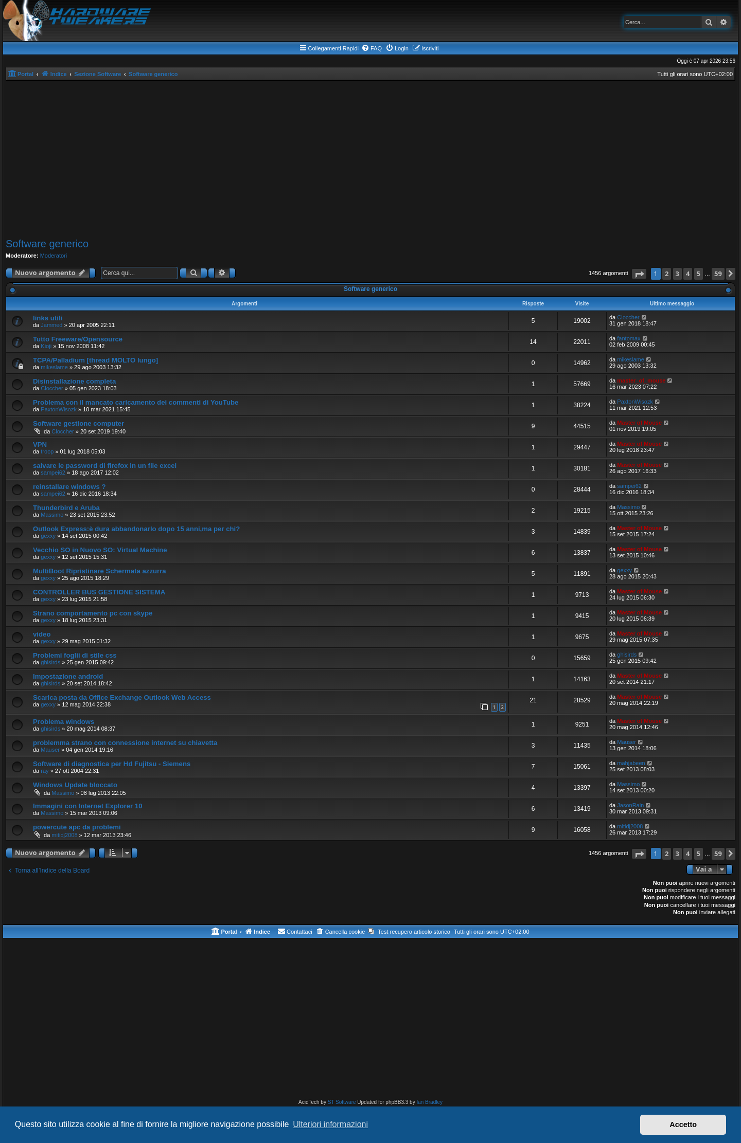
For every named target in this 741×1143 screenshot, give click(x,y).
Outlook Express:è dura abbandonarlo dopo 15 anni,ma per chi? (136, 529)
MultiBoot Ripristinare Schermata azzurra (99, 571)
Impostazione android (68, 676)
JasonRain (630, 805)
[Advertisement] (370, 158)
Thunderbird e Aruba (66, 508)
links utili (47, 318)
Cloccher (628, 317)
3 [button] (677, 273)
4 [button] (688, 273)
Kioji (46, 346)
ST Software (342, 1102)
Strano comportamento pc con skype (92, 613)
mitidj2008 (64, 835)
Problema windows (63, 721)
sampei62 (53, 472)
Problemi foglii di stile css (75, 655)
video (41, 634)
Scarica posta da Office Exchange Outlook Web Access (122, 697)
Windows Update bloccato (75, 785)
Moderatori (53, 255)
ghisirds (50, 662)
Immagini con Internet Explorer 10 (88, 806)
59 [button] (718, 273)
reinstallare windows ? (69, 487)
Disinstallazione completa (74, 381)
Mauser (50, 750)
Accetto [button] (683, 1124)
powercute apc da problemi (77, 827)
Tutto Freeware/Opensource (77, 339)
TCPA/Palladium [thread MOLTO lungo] (95, 360)
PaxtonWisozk (59, 409)
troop (47, 451)
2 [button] (666, 273)
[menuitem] (371, 48)
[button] (639, 274)
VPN (40, 444)
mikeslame (54, 367)
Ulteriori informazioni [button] (330, 1124)
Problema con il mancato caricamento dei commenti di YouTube (135, 402)
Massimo (52, 515)
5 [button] (698, 273)
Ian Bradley (429, 1102)
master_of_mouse (641, 380)
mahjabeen (631, 763)
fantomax (628, 338)
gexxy (48, 536)
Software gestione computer (78, 423)
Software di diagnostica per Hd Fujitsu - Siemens (111, 764)
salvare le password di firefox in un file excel (105, 465)
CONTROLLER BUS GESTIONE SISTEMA (99, 592)
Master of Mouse (639, 423)
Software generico (47, 243)
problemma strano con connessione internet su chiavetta (125, 743)
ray (44, 771)
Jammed (51, 325)
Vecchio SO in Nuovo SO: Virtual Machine (100, 550)
